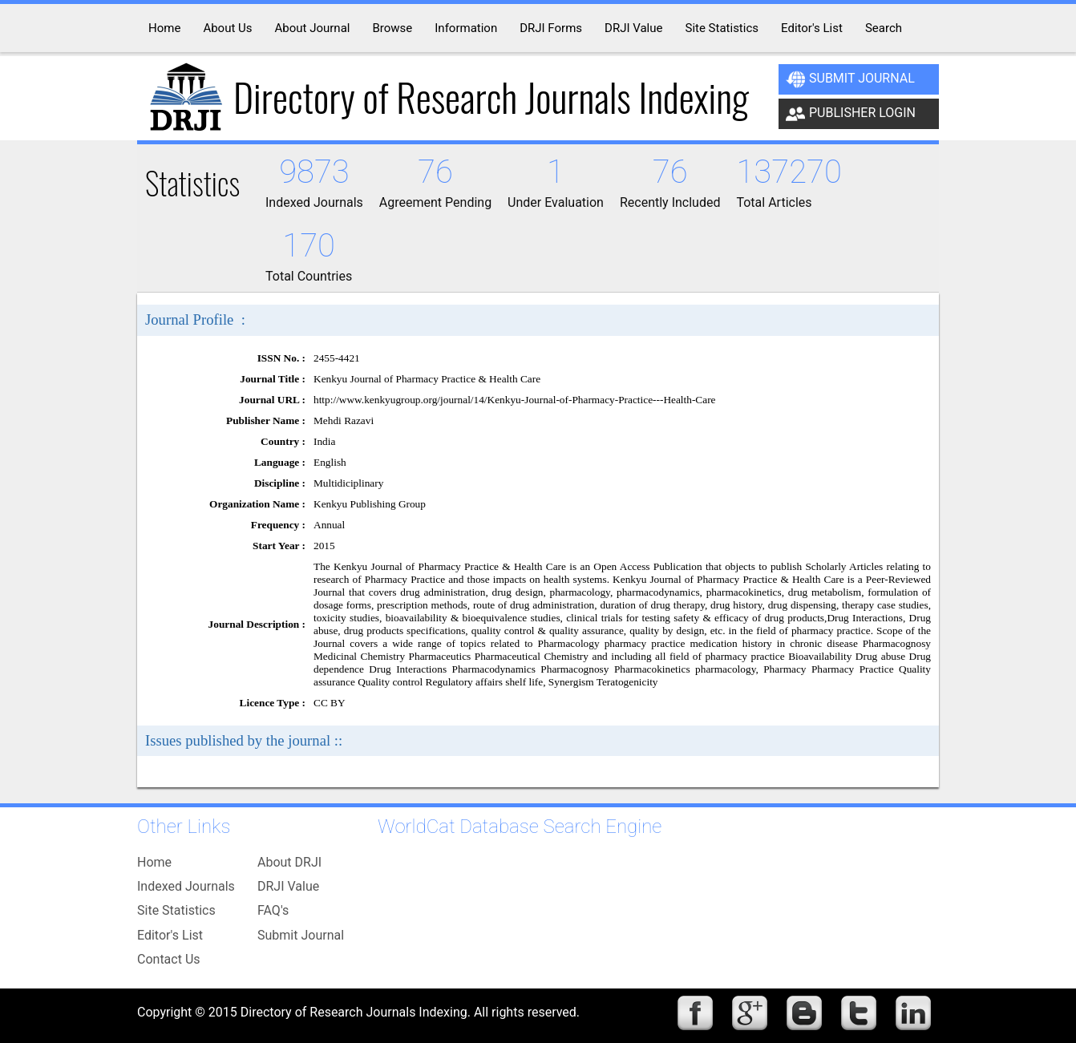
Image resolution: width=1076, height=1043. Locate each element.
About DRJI (289, 862)
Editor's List (170, 935)
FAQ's (273, 910)
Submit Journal (850, 79)
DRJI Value (288, 886)
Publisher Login (851, 113)
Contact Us (168, 959)
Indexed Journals (186, 886)
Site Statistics (176, 910)
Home (154, 862)
